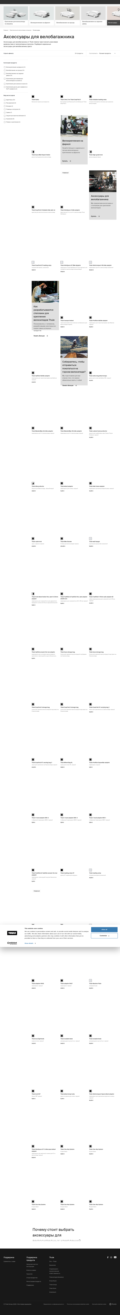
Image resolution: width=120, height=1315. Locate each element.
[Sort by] (107, 53)
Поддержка (30, 1285)
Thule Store (52, 1288)
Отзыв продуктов (31, 1278)
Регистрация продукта (33, 1281)
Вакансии (52, 1265)
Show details (29, 1311)
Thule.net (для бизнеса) (56, 1277)
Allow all (104, 1297)
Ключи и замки (31, 1270)
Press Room (53, 1281)
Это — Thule (52, 1261)
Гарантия (29, 1274)
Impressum (52, 1292)
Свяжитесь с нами (9, 1261)
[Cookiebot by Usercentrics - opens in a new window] (12, 1311)
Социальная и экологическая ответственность (54, 1271)
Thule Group (53, 1284)
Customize (104, 1303)
